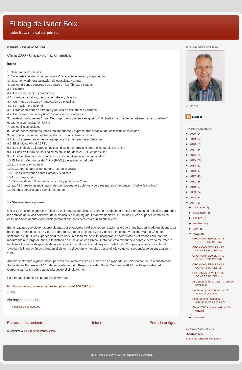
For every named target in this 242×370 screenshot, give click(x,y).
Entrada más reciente (25, 322)
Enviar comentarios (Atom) (40, 330)
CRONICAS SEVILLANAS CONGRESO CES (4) (208, 249)
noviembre (200, 212)
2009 (193, 192)
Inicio (96, 322)
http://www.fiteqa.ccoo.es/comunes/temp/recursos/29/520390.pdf (50, 286)
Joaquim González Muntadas (203, 338)
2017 (193, 149)
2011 (193, 181)
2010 (193, 186)
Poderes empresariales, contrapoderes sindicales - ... (211, 300)
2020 (193, 133)
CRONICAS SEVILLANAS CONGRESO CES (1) (208, 274)
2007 (193, 202)
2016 (193, 154)
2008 (193, 197)
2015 (193, 160)
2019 (193, 138)
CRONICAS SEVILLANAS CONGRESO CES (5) (208, 240)
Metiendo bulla (194, 333)
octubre (198, 217)
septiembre (200, 223)
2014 (193, 165)
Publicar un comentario (26, 306)
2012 (193, 176)
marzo (197, 317)
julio (196, 228)
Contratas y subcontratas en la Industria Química (210, 292)
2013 (193, 170)
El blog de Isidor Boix (43, 24)
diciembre (199, 207)
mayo (196, 233)
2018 (193, 144)
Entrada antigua (163, 322)
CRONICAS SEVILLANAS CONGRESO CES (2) (208, 266)
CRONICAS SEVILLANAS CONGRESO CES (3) (208, 257)
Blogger (147, 354)
